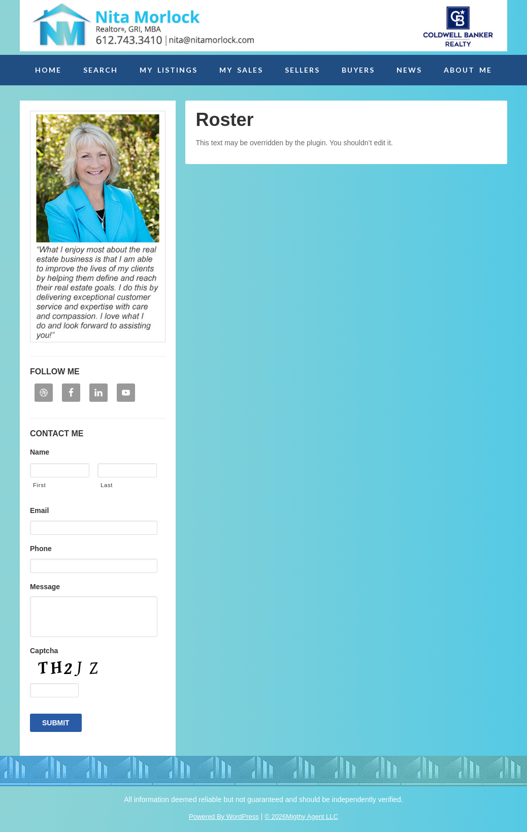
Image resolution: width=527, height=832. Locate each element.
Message (45, 587)
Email (39, 510)
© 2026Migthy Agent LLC (301, 816)
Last (107, 485)
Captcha (44, 651)
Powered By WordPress (224, 816)
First (39, 485)
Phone (41, 549)
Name (39, 452)
